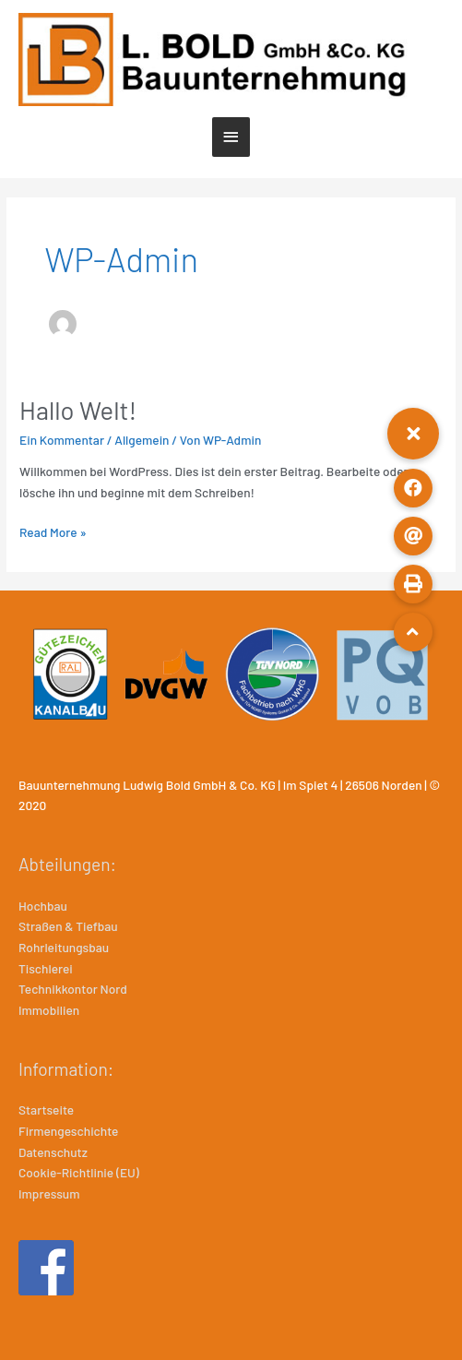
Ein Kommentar (61, 439)
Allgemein (141, 439)
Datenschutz (53, 1152)
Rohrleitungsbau (63, 947)
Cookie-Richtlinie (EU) (78, 1172)
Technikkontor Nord (72, 988)
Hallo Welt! (77, 409)
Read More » (53, 532)
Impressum (48, 1193)
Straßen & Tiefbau (68, 926)
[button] (413, 433)
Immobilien (48, 1010)
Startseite (46, 1109)
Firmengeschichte (68, 1131)
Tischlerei (45, 968)
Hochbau (42, 905)
